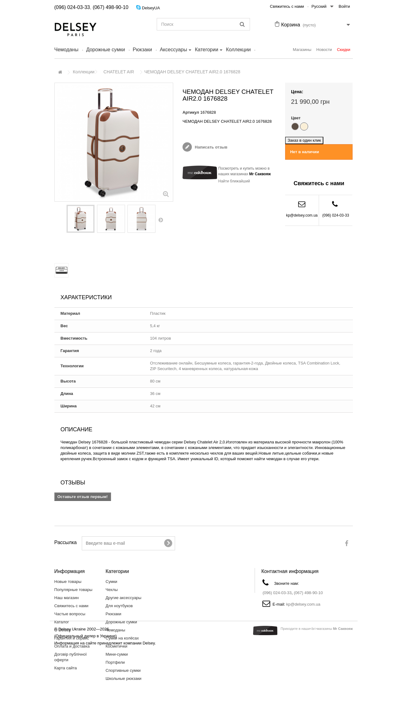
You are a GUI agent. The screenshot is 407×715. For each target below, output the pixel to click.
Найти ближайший (234, 181)
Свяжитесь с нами (287, 6)
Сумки (112, 581)
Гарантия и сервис (71, 638)
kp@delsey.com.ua (301, 215)
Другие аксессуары (123, 597)
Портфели (115, 662)
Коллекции (238, 49)
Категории (206, 49)
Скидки (343, 49)
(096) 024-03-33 (72, 7)
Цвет (296, 118)
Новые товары (67, 581)
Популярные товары (73, 589)
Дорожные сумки (105, 49)
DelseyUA (151, 8)
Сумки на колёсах (122, 638)
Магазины (302, 49)
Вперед (161, 220)
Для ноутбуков (119, 605)
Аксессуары (173, 49)
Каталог (61, 622)
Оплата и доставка (72, 646)
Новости (324, 49)
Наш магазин (66, 597)
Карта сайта (65, 668)
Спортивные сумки (123, 670)
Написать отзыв (210, 147)
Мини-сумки (117, 654)
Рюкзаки (142, 49)
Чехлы (112, 589)
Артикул (191, 112)
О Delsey (62, 630)
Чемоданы (66, 49)
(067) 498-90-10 (110, 7)
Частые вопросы (70, 614)
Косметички (116, 646)
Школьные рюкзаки (123, 678)
